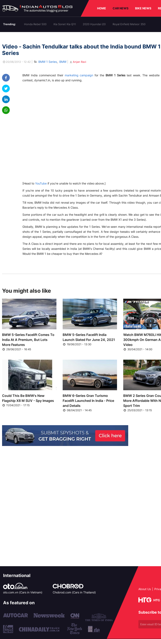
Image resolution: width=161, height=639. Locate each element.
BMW (62, 61)
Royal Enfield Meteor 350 (129, 24)
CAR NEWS (120, 8)
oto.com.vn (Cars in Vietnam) (22, 592)
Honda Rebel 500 (35, 24)
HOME (101, 8)
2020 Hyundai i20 (94, 24)
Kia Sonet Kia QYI (65, 24)
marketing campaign (79, 75)
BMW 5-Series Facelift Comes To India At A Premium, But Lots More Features (28, 340)
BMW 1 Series (47, 61)
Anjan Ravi (77, 61)
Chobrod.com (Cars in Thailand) (74, 592)
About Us (144, 589)
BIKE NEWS (143, 8)
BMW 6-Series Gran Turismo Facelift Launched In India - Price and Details (88, 401)
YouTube (41, 183)
